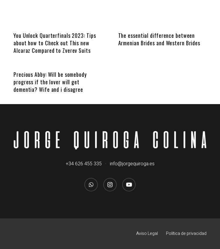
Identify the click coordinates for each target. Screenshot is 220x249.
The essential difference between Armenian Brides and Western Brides (159, 39)
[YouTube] (129, 184)
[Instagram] (110, 184)
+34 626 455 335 (84, 163)
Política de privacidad (186, 233)
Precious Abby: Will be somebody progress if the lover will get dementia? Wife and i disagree (50, 81)
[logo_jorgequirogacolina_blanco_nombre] (110, 140)
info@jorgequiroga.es (132, 163)
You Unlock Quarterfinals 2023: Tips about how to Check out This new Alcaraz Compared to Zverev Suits (55, 43)
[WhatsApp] (91, 184)
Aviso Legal (147, 233)
